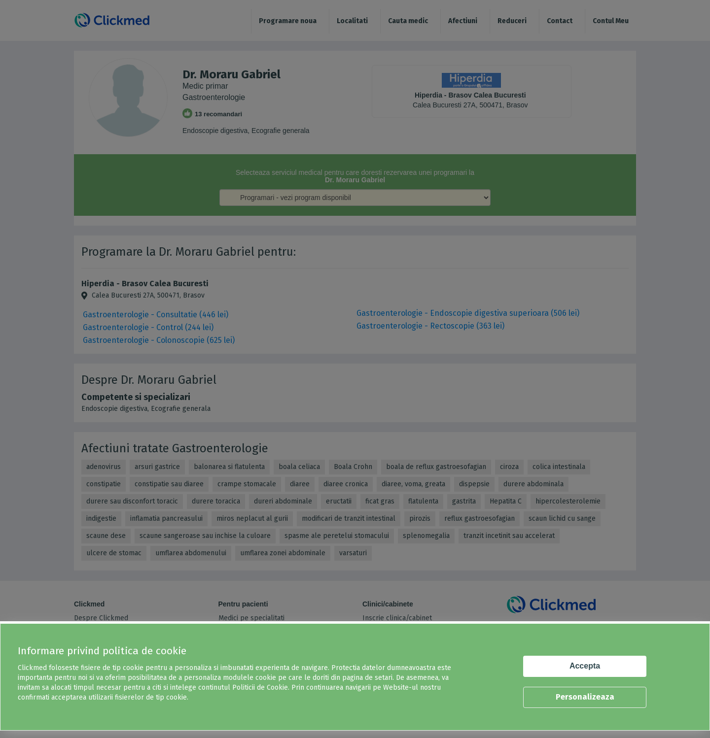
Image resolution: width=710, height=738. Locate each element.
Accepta (584, 666)
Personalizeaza (585, 697)
